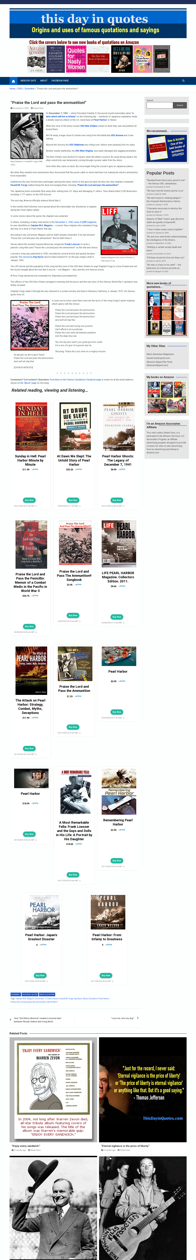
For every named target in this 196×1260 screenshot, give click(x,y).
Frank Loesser (52, 998)
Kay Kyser (78, 998)
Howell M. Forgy (19, 185)
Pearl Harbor (100, 120)
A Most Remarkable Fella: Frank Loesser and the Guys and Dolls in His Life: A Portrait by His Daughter (74, 831)
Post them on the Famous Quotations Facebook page (75, 379)
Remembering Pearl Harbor (118, 822)
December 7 (15, 994)
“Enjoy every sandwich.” (26, 1146)
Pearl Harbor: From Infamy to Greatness (107, 937)
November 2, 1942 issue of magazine (75, 222)
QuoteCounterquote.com (158, 358)
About (43, 80)
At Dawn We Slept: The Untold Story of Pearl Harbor (74, 460)
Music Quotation (90, 998)
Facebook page (60, 80)
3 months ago (19, 1150)
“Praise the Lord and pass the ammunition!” (98, 185)
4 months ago (108, 1150)
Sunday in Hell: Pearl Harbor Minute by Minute (30, 460)
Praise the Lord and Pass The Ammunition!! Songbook (74, 576)
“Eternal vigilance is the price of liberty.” (125, 1146)
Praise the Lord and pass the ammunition (28, 1002)
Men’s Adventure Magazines (160, 354)
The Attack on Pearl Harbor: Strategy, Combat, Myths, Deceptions (30, 706)
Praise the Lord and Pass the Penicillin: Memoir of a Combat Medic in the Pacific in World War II (30, 582)
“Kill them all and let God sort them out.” (166, 257)
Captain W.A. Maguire (25, 998)
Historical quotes (30, 994)
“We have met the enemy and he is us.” (165, 190)
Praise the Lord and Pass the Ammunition (74, 689)
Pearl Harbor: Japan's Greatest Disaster (41, 937)
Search (150, 100)
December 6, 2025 (20, 108)
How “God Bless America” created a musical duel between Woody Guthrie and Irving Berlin (37, 1020)
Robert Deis (37, 108)
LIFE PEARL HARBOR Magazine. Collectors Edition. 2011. (118, 577)
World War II (52, 1002)
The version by (31, 257)
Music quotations (47, 994)
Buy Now (29, 500)
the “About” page (28, 383)
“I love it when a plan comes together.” (165, 229)
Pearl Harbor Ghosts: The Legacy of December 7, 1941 (118, 460)
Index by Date (28, 80)
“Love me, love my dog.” (122, 1018)
